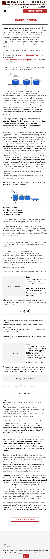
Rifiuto (20, 553)
